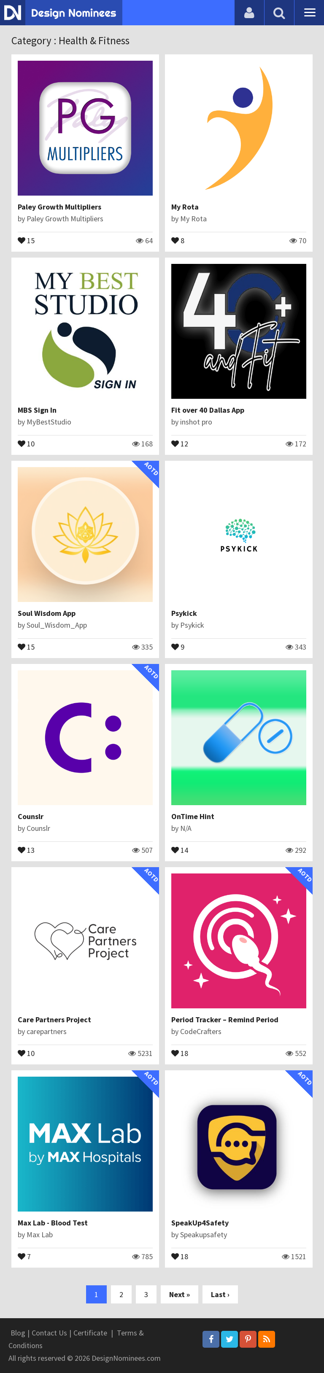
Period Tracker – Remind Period (224, 1019)
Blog (18, 1333)
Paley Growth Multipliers (59, 207)
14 (179, 849)
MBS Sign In (37, 410)
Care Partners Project (54, 1019)
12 (179, 443)
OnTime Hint (192, 816)
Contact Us (49, 1333)
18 (179, 1052)
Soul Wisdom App (47, 613)
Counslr (30, 816)
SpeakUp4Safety (200, 1223)
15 (26, 240)
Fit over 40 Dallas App (207, 410)
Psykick (184, 613)
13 (26, 849)
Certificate (90, 1333)
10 (26, 443)
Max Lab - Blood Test (53, 1223)
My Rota (185, 207)
